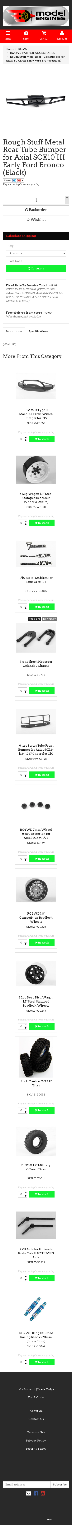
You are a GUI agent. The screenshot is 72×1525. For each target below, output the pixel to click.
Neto (48, 1519)
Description (14, 331)
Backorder (36, 210)
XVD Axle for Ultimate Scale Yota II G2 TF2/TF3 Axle (36, 1253)
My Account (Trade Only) (36, 1389)
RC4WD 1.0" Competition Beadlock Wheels (36, 917)
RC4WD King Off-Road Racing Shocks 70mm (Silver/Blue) (36, 1337)
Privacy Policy (36, 1440)
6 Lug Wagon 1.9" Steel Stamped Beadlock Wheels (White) (36, 498)
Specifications (38, 331)
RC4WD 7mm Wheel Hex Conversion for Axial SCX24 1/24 (36, 834)
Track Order (36, 1397)
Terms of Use (36, 1432)
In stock (42, 439)
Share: (13, 180)
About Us (36, 1410)
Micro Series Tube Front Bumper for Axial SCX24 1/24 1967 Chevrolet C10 (36, 749)
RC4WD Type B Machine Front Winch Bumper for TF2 (36, 414)
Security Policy (36, 1448)
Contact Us (36, 1418)
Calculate (36, 268)
